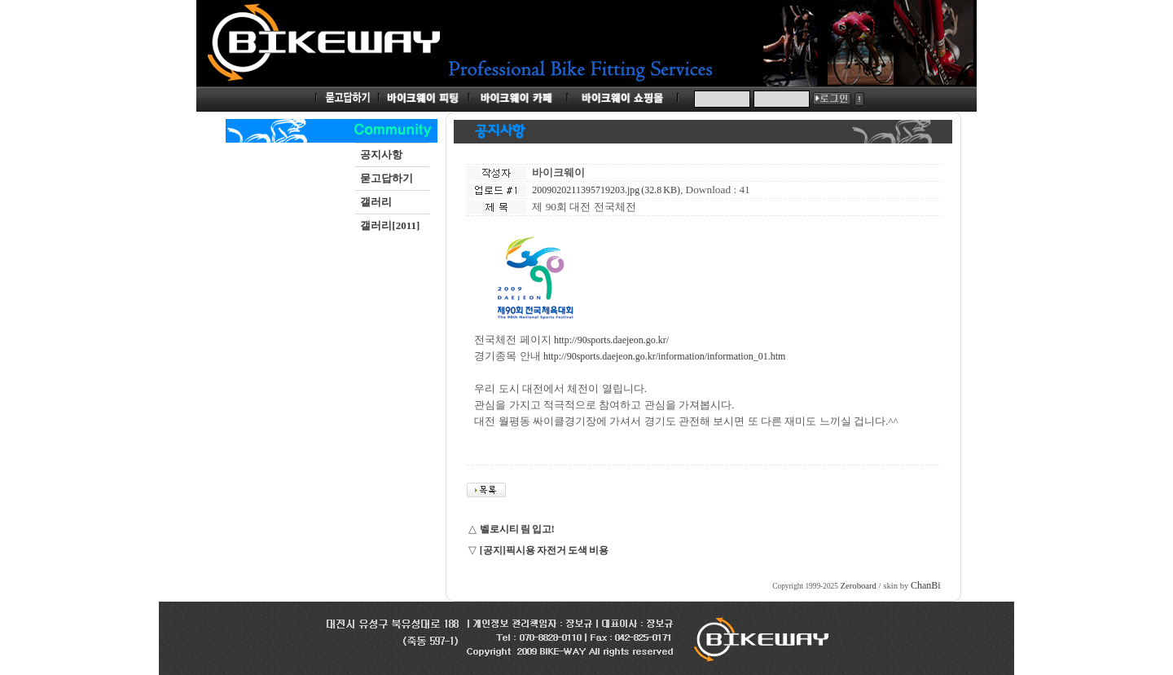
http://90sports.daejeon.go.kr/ (611, 340)
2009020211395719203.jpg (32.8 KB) (606, 190)
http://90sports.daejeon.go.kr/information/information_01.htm (664, 356)
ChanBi (926, 585)
